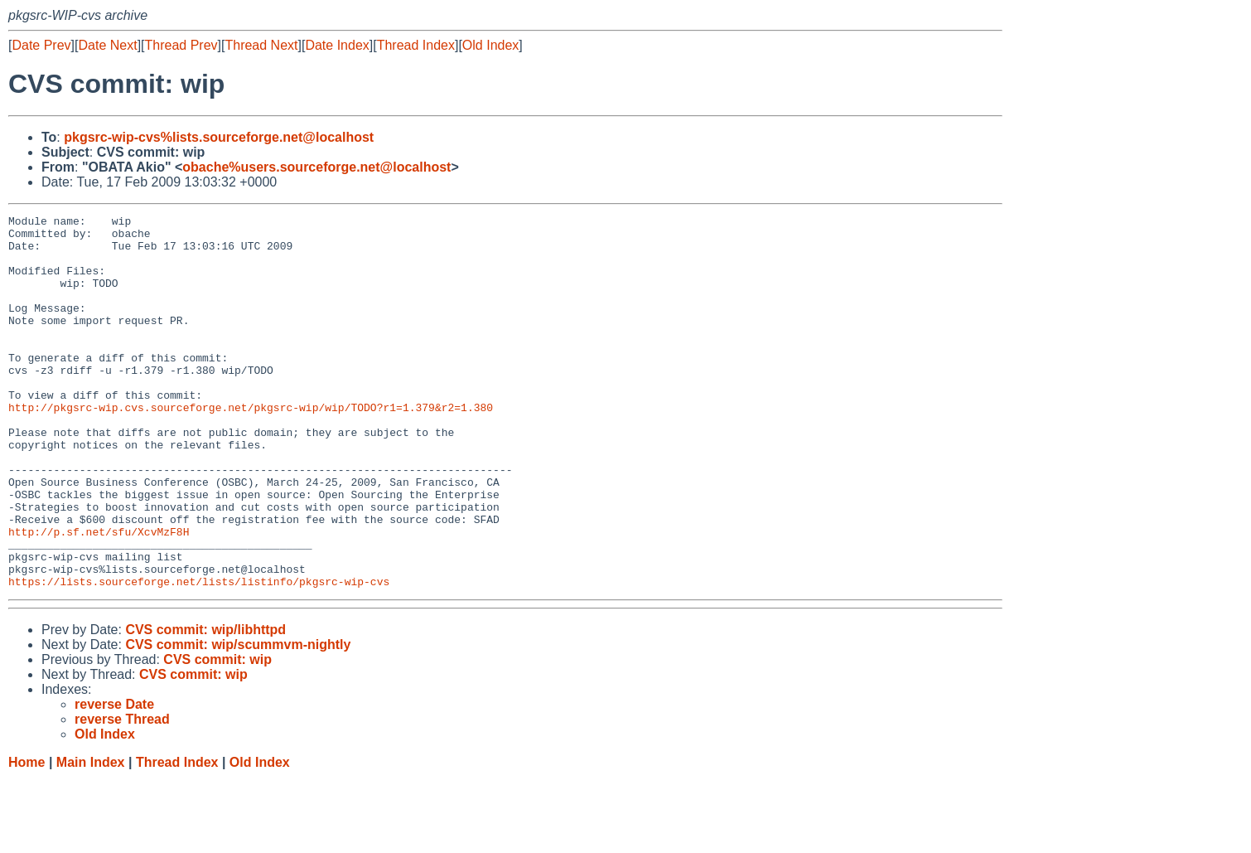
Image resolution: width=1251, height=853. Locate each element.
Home (26, 837)
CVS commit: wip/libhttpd (205, 704)
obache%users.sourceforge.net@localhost (316, 167)
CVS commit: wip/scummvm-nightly (237, 719)
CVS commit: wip (217, 734)
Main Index (90, 837)
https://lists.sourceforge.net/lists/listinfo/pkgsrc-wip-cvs (198, 655)
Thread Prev (181, 45)
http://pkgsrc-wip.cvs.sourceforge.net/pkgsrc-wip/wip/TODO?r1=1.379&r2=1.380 (250, 446)
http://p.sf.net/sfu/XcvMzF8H (98, 596)
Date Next (107, 45)
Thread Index (416, 45)
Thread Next (261, 45)
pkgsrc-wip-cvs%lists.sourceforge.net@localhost (219, 137)
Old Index (490, 45)
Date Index (337, 45)
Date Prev (41, 45)
